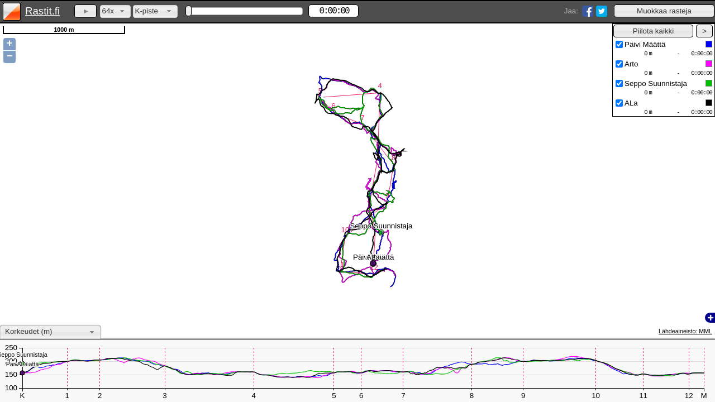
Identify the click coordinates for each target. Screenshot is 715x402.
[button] (664, 10)
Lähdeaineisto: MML (685, 331)
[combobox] (115, 11)
